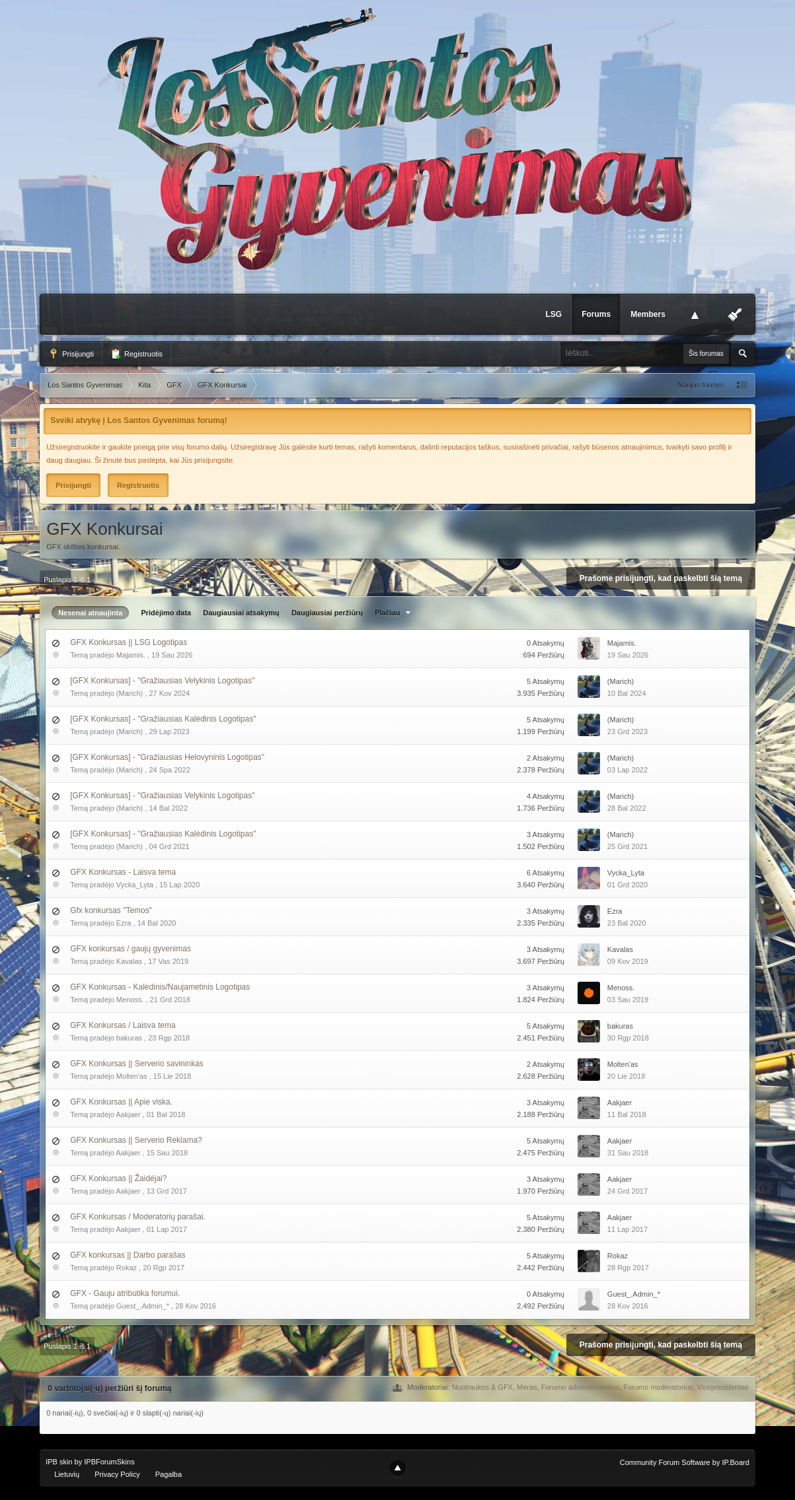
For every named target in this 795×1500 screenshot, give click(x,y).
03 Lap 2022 (627, 770)
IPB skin (59, 1462)
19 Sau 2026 (627, 655)
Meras (527, 1387)
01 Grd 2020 (627, 885)
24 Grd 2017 (627, 1191)
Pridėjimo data (166, 613)
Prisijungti (71, 354)
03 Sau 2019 (627, 1000)
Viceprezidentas (723, 1387)
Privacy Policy (117, 1474)
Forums (596, 314)
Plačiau (394, 613)
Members (647, 314)
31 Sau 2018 (627, 1153)
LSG (553, 314)
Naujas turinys (700, 385)
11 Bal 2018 (626, 1114)
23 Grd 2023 (627, 731)
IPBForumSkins (109, 1462)
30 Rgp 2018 (628, 1038)
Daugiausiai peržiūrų (327, 613)
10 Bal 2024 (626, 693)
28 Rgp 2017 (628, 1268)
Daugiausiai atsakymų (241, 613)
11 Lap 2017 (627, 1229)
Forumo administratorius (580, 1387)
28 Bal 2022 (626, 808)
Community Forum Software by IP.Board (684, 1462)
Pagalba (168, 1474)
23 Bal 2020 (626, 923)
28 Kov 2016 (627, 1306)
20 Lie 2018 (626, 1076)
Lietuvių (66, 1474)
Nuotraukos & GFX (482, 1387)
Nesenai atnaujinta (90, 613)
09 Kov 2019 (627, 961)
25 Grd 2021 (627, 846)
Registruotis (136, 354)
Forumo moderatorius (658, 1387)
